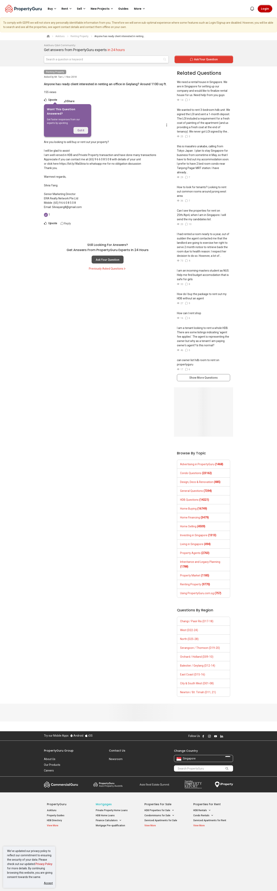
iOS (89, 735)
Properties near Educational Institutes (160, 841)
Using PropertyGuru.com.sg (200, 593)
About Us (49, 759)
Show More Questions (203, 377)
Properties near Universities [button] (161, 849)
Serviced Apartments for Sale (160, 820)
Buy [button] (53, 8)
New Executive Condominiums (63, 849)
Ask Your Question (107, 259)
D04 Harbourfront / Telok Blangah (211, 844)
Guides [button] (123, 9)
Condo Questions (196, 473)
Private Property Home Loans (112, 810)
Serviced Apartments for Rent (209, 820)
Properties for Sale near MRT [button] (113, 849)
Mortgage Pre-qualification (110, 825)
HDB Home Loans (105, 815)
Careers (49, 770)
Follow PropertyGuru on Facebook (203, 736)
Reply (66, 223)
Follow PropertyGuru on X (227, 736)
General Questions (196, 490)
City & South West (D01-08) (197, 683)
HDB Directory (54, 820)
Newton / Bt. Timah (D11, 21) (198, 692)
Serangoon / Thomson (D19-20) (200, 647)
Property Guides (55, 815)
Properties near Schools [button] (159, 854)
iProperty (224, 784)
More (140, 8)
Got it (80, 130)
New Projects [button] (102, 8)
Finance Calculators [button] (109, 820)
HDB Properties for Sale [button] (159, 810)
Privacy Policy (43, 864)
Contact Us (117, 751)
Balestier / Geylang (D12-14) (197, 665)
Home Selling (192, 526)
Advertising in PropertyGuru (201, 464)
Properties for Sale (157, 804)
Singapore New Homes (63, 839)
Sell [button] (82, 8)
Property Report (193, 784)
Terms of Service (86, 882)
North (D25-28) (189, 639)
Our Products (52, 764)
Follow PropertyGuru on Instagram (209, 736)
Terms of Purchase (135, 882)
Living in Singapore (195, 544)
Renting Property (55, 72)
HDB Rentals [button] (202, 810)
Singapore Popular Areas (211, 839)
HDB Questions (194, 499)
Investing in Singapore (198, 535)
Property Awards (108, 784)
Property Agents (194, 553)
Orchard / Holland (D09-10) (196, 656)
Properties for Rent (207, 804)
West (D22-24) (189, 630)
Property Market (194, 575)
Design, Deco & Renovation (200, 482)
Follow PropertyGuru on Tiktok (231, 736)
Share (69, 101)
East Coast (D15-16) (192, 674)
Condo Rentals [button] (203, 815)
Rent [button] (67, 8)
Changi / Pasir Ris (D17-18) (196, 621)
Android (76, 735)
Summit (154, 784)
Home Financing (194, 517)
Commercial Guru (61, 784)
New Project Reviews (58, 854)
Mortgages (104, 804)
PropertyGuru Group (58, 751)
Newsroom (116, 759)
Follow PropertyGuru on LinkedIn (221, 736)
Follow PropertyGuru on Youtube (215, 736)
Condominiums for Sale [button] (159, 815)
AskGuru (51, 810)
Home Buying (193, 508)
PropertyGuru (56, 804)
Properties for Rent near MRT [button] (114, 854)
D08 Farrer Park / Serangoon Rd (210, 858)
